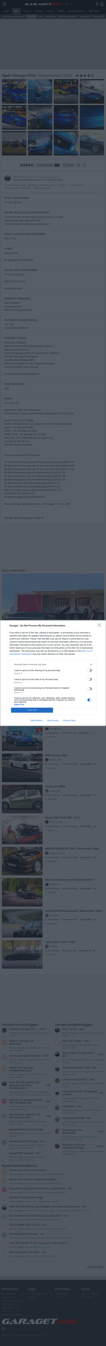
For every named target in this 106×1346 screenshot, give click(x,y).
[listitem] (53, 664)
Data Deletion (36, 720)
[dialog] (53, 673)
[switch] (89, 670)
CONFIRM (32, 710)
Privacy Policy (69, 720)
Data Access (53, 720)
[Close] (100, 626)
